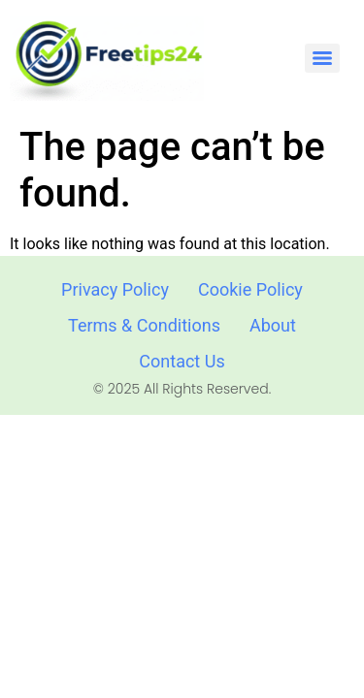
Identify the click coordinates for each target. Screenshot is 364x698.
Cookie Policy (250, 289)
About (272, 325)
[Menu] (322, 58)
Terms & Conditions (144, 325)
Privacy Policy (115, 289)
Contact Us (181, 361)
